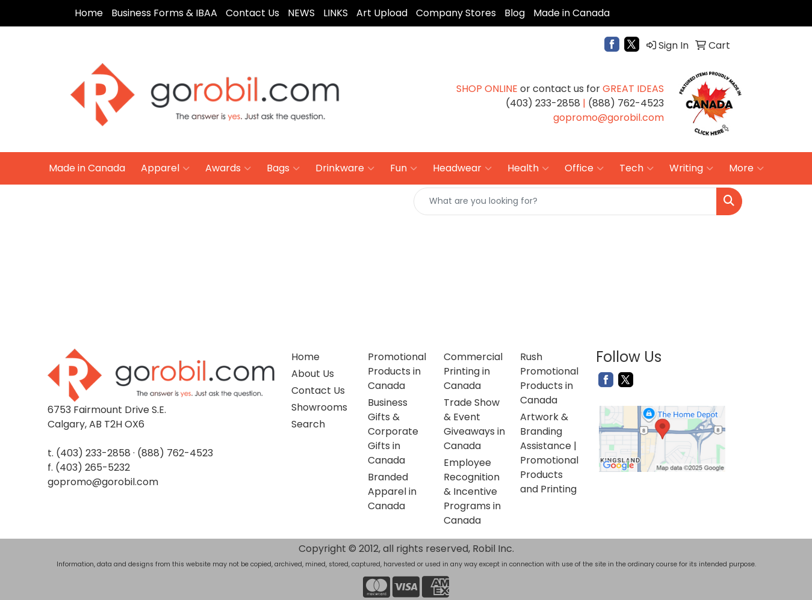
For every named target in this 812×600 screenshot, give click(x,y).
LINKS (335, 13)
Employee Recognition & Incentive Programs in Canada (472, 491)
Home (89, 13)
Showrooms (319, 407)
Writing (691, 168)
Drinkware (344, 168)
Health (528, 168)
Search (308, 424)
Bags (283, 168)
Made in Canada (571, 13)
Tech (636, 168)
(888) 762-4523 (175, 453)
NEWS (301, 13)
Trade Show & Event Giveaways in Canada (474, 424)
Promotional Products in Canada (397, 371)
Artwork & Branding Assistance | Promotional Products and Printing (549, 453)
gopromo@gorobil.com (103, 482)
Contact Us (252, 13)
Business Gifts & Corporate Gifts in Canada (393, 431)
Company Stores (456, 13)
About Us (312, 374)
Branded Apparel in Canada (392, 491)
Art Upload (382, 13)
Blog (514, 13)
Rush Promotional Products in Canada (549, 378)
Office (584, 168)
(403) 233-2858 (93, 453)
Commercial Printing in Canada (473, 371)
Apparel (165, 168)
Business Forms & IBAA (164, 13)
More (746, 168)
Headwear (462, 168)
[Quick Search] (565, 201)
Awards (228, 168)
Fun (403, 168)
